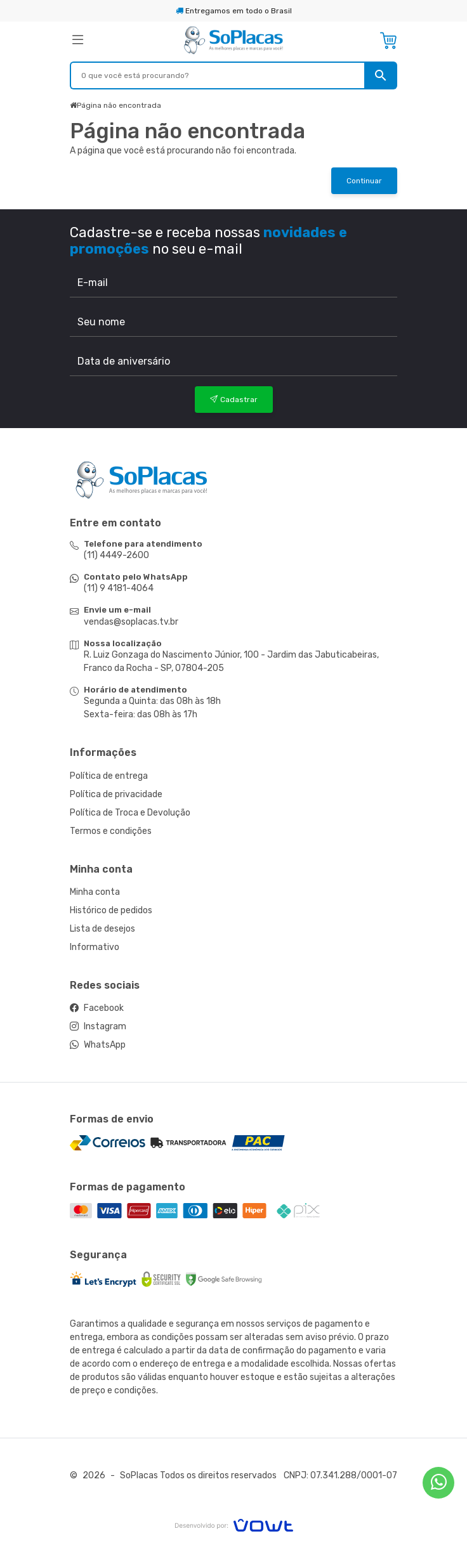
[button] (122, 41)
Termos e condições (111, 831)
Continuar (364, 180)
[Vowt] (233, 1524)
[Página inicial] (233, 39)
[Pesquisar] (380, 75)
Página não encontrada (119, 105)
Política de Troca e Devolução (130, 812)
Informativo (94, 947)
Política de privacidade (116, 794)
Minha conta (95, 892)
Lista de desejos (102, 928)
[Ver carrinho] (388, 40)
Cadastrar (234, 399)
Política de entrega (109, 776)
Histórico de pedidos (111, 910)
